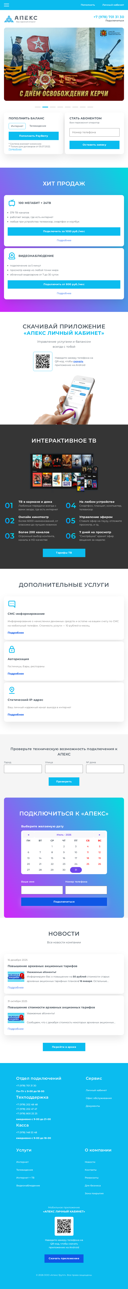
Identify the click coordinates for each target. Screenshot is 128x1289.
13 (28, 858)
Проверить (64, 781)
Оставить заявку (94, 144)
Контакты (90, 1169)
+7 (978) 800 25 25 (26, 1113)
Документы (93, 1105)
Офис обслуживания (99, 1098)
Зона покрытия (94, 1193)
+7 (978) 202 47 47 (26, 1108)
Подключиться (64, 901)
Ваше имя (42, 887)
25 (87, 863)
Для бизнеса (93, 1185)
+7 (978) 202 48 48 (27, 1104)
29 (52, 869)
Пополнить (88, 4)
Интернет (17, 126)
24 (75, 863)
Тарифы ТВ (64, 552)
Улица (64, 767)
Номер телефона (86, 887)
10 (76, 852)
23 (64, 863)
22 (52, 863)
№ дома (105, 767)
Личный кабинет (113, 4)
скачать (78, 361)
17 (76, 858)
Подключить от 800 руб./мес (64, 284)
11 (88, 852)
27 (28, 869)
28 (40, 869)
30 (63, 869)
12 (99, 852)
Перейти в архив (64, 1046)
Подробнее (15, 149)
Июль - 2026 (64, 834)
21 (40, 863)
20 (28, 863)
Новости (90, 1161)
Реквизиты (91, 1177)
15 (52, 858)
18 (88, 858)
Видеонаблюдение (28, 1185)
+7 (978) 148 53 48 (26, 1132)
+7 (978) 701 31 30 (109, 17)
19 (99, 858)
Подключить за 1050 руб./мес (64, 231)
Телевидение (38, 125)
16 (64, 858)
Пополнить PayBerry (33, 135)
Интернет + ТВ (25, 1177)
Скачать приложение (64, 1258)
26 (99, 863)
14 (40, 858)
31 (76, 869)
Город (23, 767)
